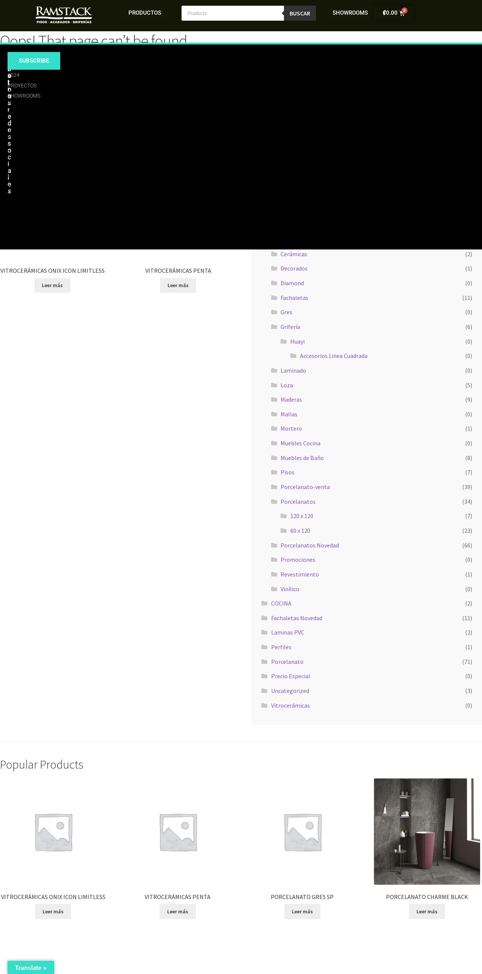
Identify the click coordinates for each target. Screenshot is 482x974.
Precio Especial (290, 676)
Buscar (300, 13)
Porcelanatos (298, 501)
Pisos (287, 472)
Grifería (290, 326)
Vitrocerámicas (290, 705)
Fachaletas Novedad (296, 618)
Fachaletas (294, 297)
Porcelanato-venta (305, 487)
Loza (287, 385)
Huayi (297, 341)
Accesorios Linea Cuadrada (334, 355)
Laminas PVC (287, 632)
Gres (286, 312)
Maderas (291, 399)
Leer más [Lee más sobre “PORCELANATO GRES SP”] (302, 911)
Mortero (291, 428)
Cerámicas (294, 254)
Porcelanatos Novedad (310, 545)
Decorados (294, 268)
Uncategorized (290, 690)
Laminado (293, 370)
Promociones (298, 559)
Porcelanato (287, 661)
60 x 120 (300, 530)
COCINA (281, 603)
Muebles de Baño (302, 458)
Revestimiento (300, 574)
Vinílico (290, 589)
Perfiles (281, 647)
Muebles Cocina (300, 443)
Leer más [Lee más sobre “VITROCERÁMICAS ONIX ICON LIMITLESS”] (52, 285)
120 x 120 (301, 516)
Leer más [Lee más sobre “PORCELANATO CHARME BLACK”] (427, 911)
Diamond (292, 283)
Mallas (289, 414)
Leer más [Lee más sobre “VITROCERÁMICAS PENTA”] (178, 285)
